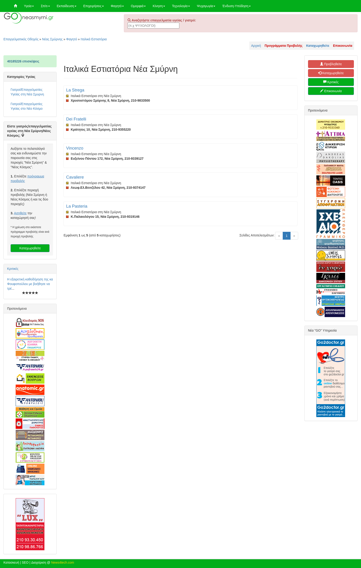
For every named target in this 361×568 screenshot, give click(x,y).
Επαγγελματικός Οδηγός (20, 39)
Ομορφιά (138, 6)
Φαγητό (117, 6)
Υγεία (29, 6)
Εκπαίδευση (66, 6)
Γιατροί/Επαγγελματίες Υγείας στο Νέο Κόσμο (27, 106)
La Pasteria (76, 206)
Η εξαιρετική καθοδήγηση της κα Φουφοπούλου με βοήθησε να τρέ (30, 283)
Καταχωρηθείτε (30, 248)
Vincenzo (74, 148)
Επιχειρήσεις (93, 6)
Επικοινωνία (331, 91)
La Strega (75, 90)
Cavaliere (75, 177)
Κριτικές (12, 269)
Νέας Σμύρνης (52, 39)
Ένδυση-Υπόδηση (236, 6)
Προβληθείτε (331, 64)
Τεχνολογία (181, 6)
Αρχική (256, 45)
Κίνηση (159, 6)
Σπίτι (45, 6)
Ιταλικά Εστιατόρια (94, 39)
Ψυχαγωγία (206, 6)
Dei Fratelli (76, 119)
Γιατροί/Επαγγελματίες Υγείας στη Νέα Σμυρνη (27, 92)
